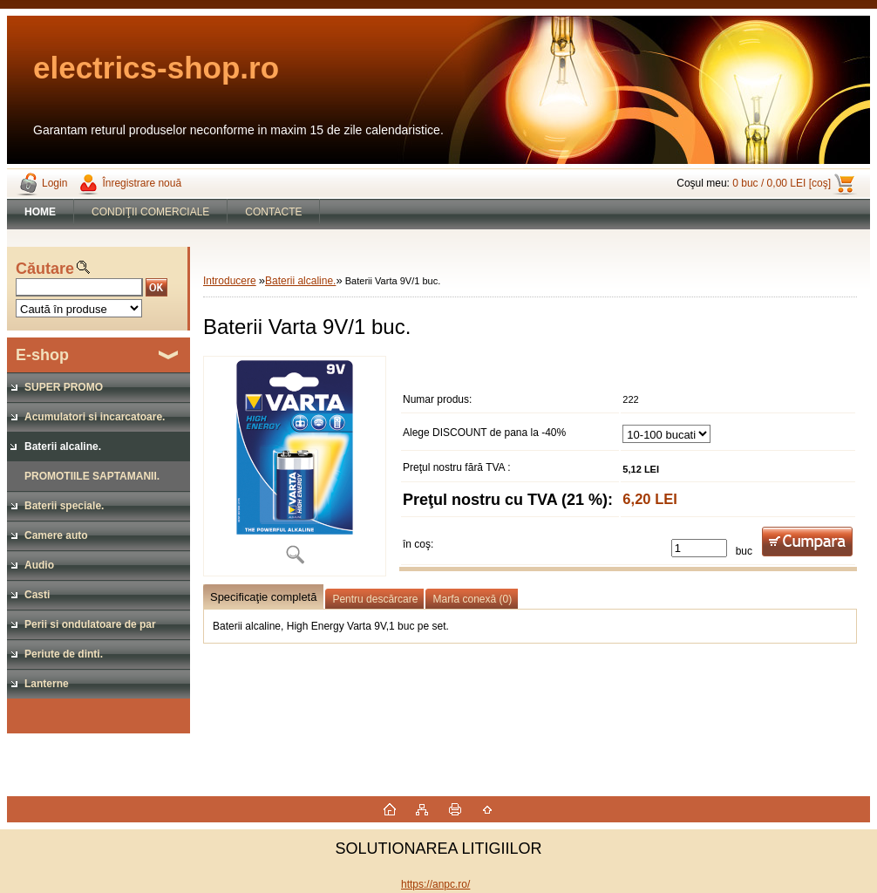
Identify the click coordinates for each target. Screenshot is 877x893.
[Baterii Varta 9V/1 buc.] (294, 466)
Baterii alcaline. (300, 281)
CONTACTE (273, 212)
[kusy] (699, 548)
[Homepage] (40, 212)
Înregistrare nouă (141, 183)
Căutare (45, 268)
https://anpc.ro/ (435, 884)
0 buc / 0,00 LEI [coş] (781, 183)
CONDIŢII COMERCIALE (150, 212)
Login (54, 183)
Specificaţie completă (263, 596)
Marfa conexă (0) (472, 599)
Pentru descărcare (375, 599)
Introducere (229, 281)
